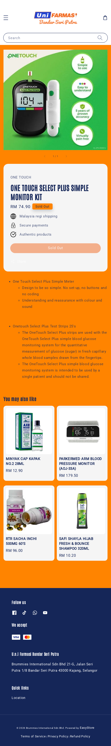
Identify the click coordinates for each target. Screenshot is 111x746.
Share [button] (18, 261)
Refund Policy (80, 736)
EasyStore (87, 727)
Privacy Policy (58, 736)
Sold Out (55, 248)
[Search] (100, 37)
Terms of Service (33, 736)
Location (19, 698)
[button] (6, 18)
